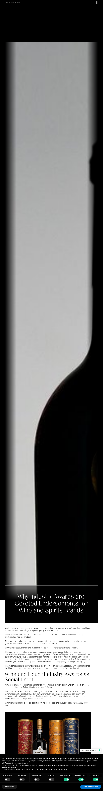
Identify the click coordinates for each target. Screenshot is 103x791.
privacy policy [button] (75, 759)
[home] (12, 2)
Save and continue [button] (91, 787)
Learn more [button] (9, 787)
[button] (95, 3)
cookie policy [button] (23, 763)
